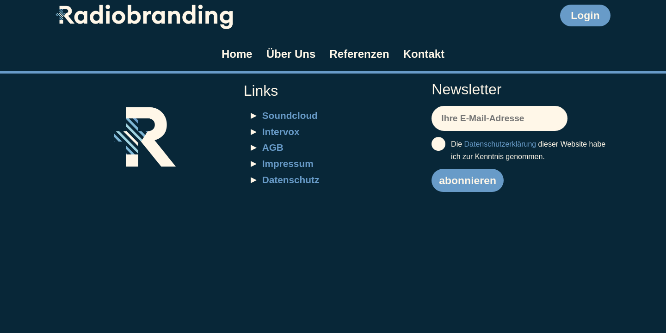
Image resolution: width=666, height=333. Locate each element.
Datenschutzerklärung (500, 144)
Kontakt (423, 54)
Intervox (281, 131)
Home (237, 54)
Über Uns (291, 54)
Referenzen (359, 54)
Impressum (288, 163)
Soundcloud (290, 115)
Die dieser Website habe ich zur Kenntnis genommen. (518, 149)
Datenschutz (291, 179)
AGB (273, 147)
